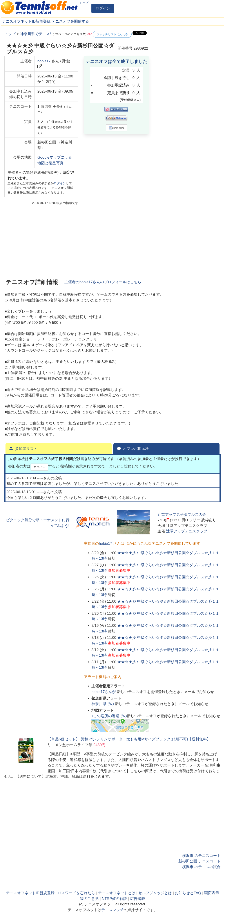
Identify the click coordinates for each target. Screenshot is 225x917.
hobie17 (44, 61)
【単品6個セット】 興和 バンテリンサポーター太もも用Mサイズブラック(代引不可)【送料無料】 (128, 739)
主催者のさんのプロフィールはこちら (102, 282)
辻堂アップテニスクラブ (186, 531)
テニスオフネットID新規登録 (26, 21)
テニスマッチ (112, 910)
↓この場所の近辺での (109, 716)
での (103, 704)
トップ (83, 3)
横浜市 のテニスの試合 (201, 867)
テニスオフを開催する (70, 21)
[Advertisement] (188, 58)
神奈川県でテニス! (35, 34)
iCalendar (116, 128)
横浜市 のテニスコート (201, 856)
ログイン (102, 8)
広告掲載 (137, 899)
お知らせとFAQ (188, 893)
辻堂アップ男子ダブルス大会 (182, 514)
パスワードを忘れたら (76, 893)
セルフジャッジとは (155, 893)
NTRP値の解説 (114, 899)
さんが (104, 692)
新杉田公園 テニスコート (199, 861)
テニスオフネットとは (116, 893)
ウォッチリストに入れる (112, 34)
